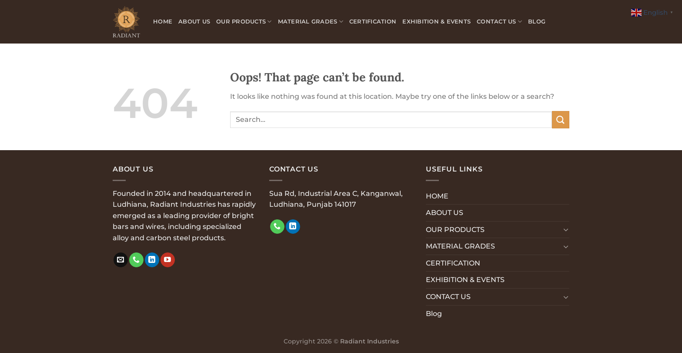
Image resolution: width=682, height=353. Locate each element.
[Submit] (560, 119)
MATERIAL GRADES (310, 21)
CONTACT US (499, 21)
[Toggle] (565, 229)
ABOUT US (194, 21)
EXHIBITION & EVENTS (436, 21)
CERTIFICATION (372, 21)
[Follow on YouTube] (167, 259)
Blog (536, 21)
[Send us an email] (121, 259)
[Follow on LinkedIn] (152, 259)
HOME (162, 21)
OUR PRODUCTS (244, 21)
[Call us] (136, 259)
